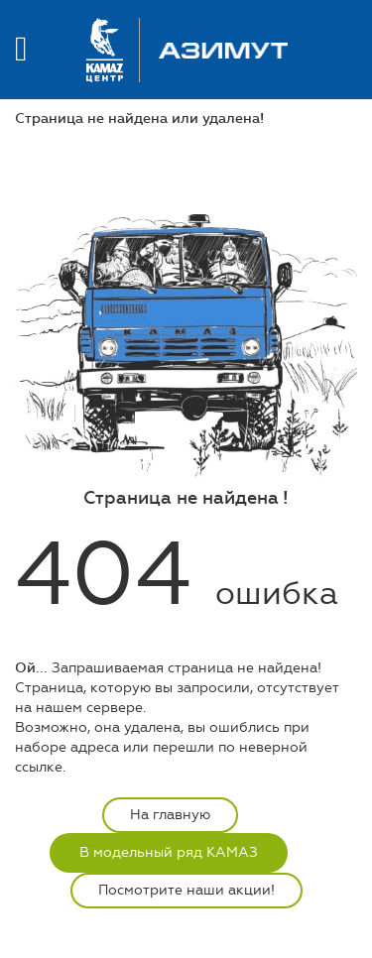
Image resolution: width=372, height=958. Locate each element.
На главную (170, 814)
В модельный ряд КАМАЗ (168, 852)
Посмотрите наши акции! (186, 890)
